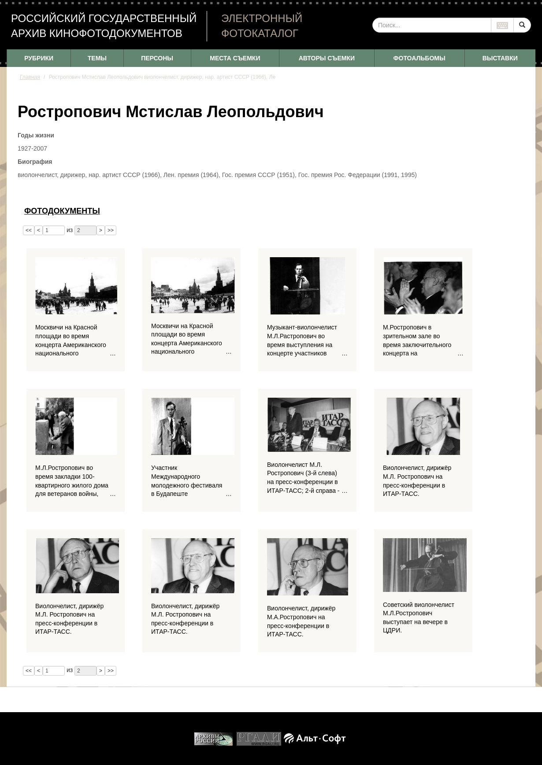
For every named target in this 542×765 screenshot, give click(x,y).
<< (29, 230)
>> (111, 230)
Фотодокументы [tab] (62, 211)
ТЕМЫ (97, 58)
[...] (431, 25)
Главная (30, 77)
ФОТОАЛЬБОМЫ (419, 58)
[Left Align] (522, 25)
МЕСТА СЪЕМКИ (235, 58)
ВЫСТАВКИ (500, 58)
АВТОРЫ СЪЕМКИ (327, 58)
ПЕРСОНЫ (157, 58)
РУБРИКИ (38, 58)
